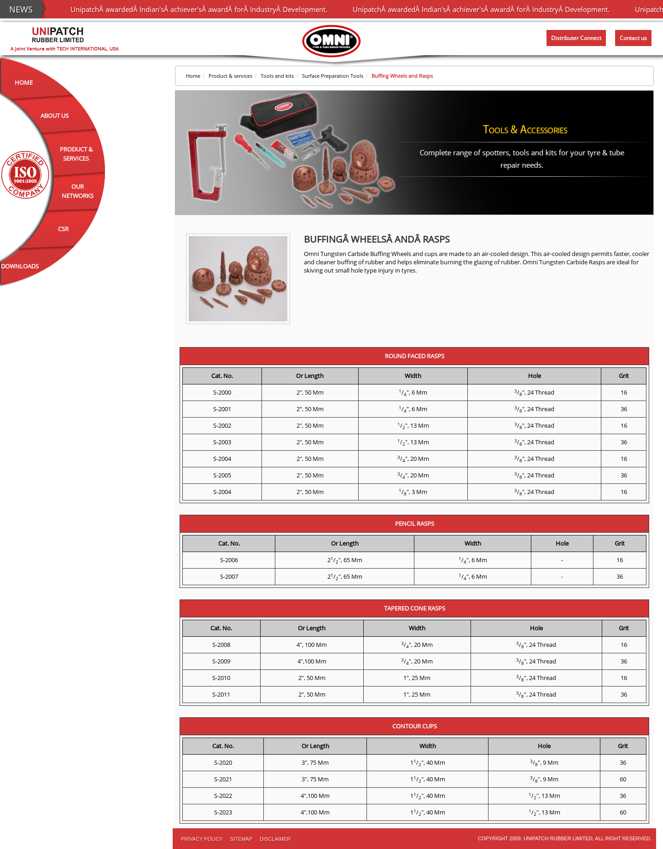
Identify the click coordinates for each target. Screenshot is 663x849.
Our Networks (77, 191)
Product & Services (76, 154)
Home (24, 82)
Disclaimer (275, 839)
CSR (63, 229)
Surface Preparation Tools (332, 75)
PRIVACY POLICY (202, 839)
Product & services (230, 75)
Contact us (633, 38)
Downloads (20, 266)
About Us (55, 115)
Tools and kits (277, 75)
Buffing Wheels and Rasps (402, 75)
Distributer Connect (576, 38)
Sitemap (241, 839)
